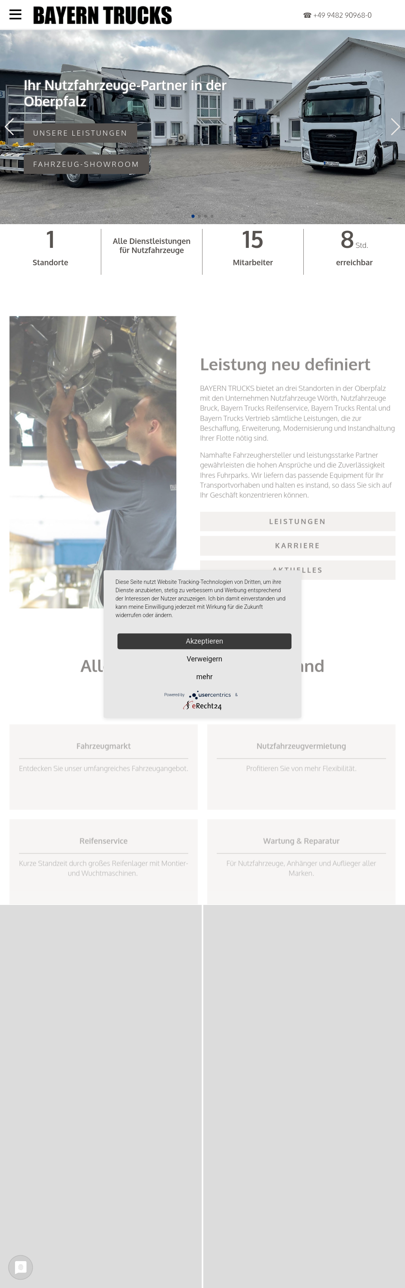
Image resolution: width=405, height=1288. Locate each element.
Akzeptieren (204, 641)
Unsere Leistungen (80, 132)
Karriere (298, 569)
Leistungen (298, 544)
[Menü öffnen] (15, 14)
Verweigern (204, 659)
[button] (193, 216)
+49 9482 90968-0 (342, 15)
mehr (204, 676)
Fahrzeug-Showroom (86, 164)
